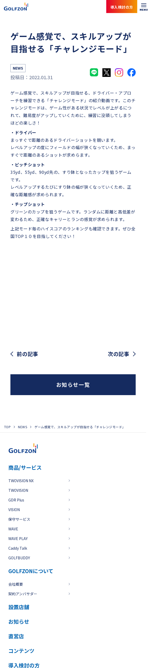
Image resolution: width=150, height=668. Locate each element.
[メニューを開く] (143, 6)
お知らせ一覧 (73, 384)
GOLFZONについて (30, 571)
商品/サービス (25, 467)
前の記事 (27, 354)
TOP (7, 427)
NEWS (22, 427)
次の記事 (118, 354)
